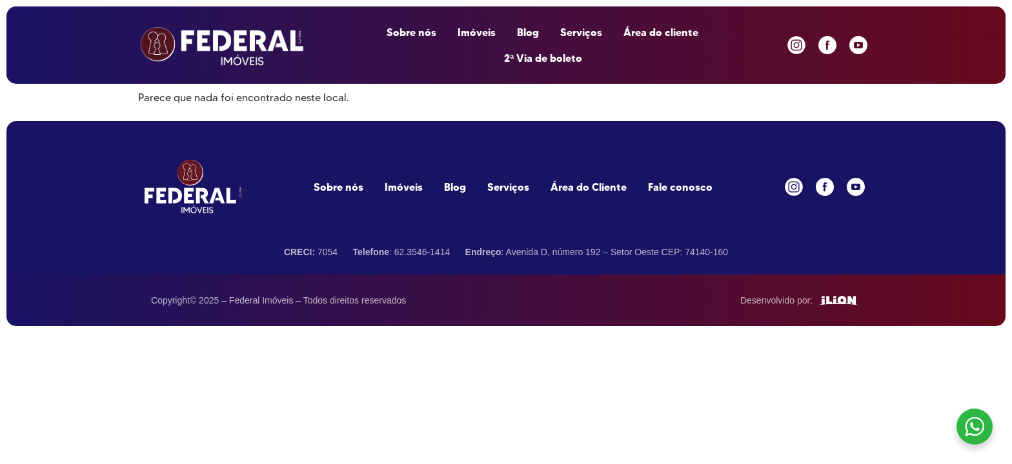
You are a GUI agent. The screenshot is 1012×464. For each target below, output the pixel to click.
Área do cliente (660, 32)
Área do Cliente (589, 186)
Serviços (581, 32)
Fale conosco (680, 186)
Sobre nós (411, 32)
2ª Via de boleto (543, 58)
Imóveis (477, 32)
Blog (528, 32)
